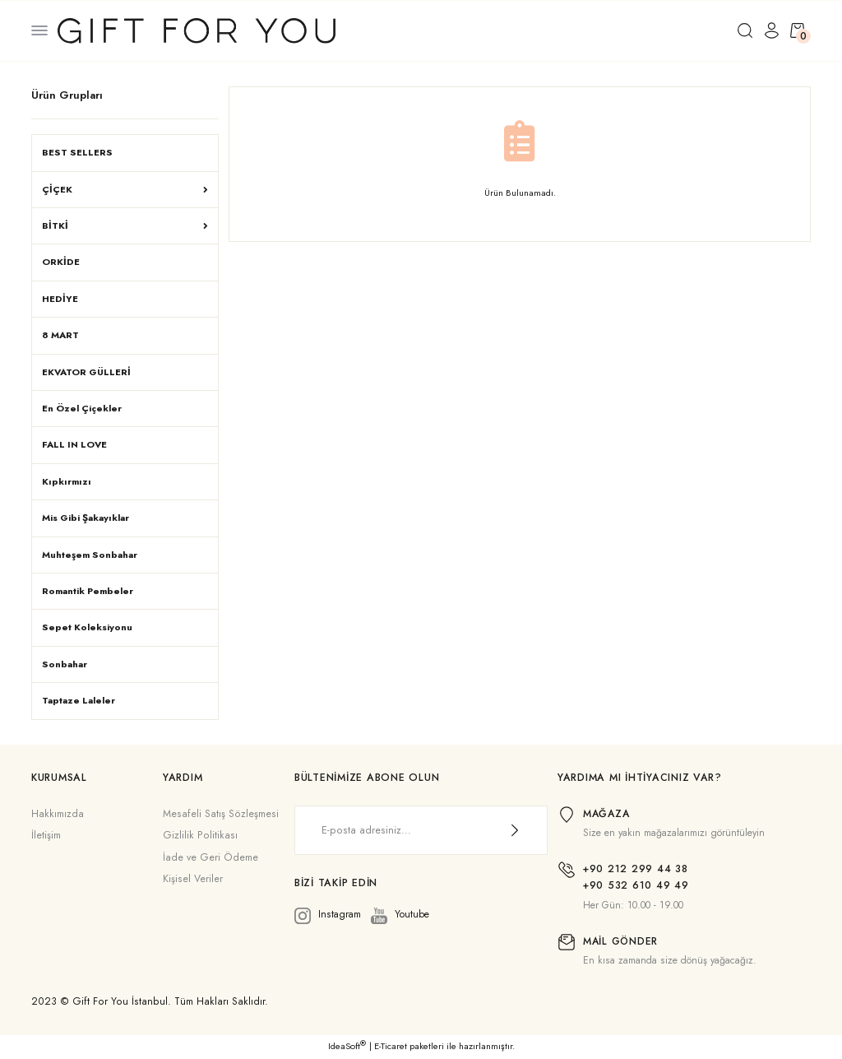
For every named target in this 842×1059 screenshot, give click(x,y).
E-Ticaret (390, 1046)
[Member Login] (771, 30)
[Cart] (797, 30)
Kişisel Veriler (193, 878)
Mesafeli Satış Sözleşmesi (221, 813)
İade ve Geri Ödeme (210, 857)
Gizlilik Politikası (200, 835)
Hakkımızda (57, 813)
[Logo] (196, 29)
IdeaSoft (347, 1046)
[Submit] (515, 830)
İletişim (46, 835)
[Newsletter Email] (421, 830)
